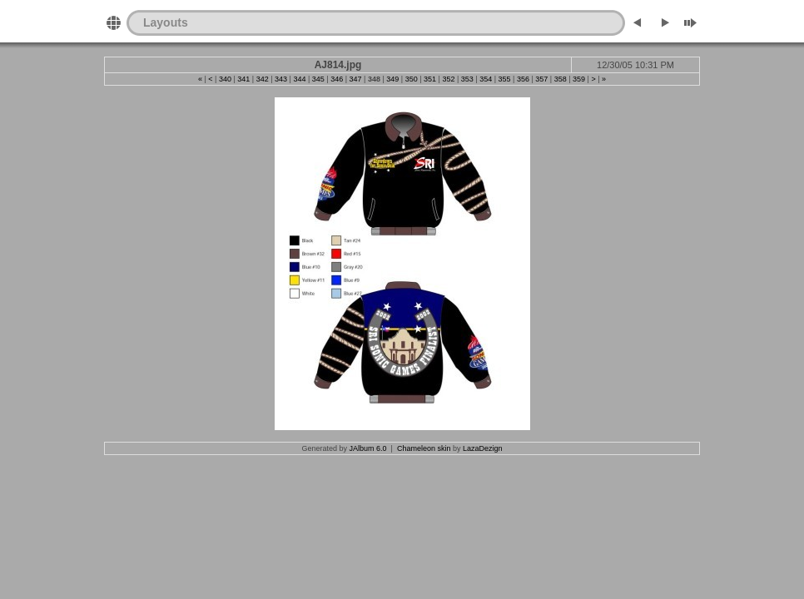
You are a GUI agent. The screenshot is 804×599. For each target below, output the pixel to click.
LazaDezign (483, 448)
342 (262, 79)
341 (243, 79)
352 (448, 79)
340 (225, 79)
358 (560, 79)
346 (336, 79)
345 (318, 79)
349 (392, 79)
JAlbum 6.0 (368, 448)
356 (523, 79)
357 (541, 79)
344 (299, 79)
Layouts (165, 22)
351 (430, 79)
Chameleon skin (424, 448)
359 (579, 79)
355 (505, 79)
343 (281, 79)
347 (356, 79)
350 (411, 79)
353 (467, 79)
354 (485, 79)
